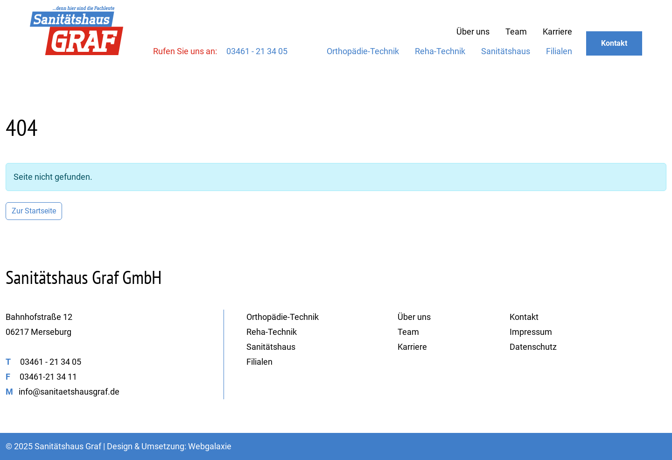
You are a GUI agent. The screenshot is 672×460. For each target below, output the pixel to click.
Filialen (559, 51)
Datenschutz (533, 347)
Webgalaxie (209, 446)
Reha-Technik (440, 51)
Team (516, 31)
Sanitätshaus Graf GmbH (83, 277)
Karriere (557, 31)
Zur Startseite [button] (34, 210)
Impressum (531, 332)
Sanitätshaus (505, 51)
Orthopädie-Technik (363, 51)
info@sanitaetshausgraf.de (69, 391)
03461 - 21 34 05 (256, 51)
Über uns (473, 31)
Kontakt (614, 43)
